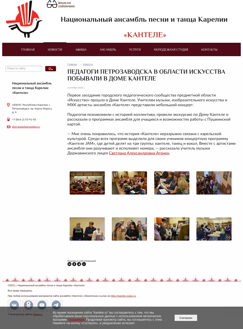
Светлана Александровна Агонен (139, 152)
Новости (55, 49)
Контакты (209, 49)
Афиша (81, 49)
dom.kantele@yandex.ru (26, 126)
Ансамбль (108, 49)
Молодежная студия (171, 49)
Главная (27, 49)
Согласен (186, 318)
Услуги (135, 49)
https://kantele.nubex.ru (123, 296)
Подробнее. (76, 319)
